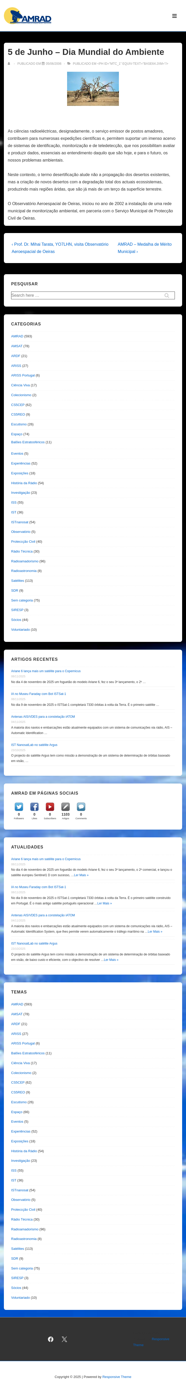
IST (13, 512)
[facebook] (51, 1339)
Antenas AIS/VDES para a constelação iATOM (43, 717)
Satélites (17, 581)
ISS (14, 502)
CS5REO (18, 414)
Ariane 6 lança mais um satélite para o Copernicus (46, 671)
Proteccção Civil (23, 541)
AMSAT (17, 346)
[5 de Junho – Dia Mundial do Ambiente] (53, 64)
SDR (14, 590)
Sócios (16, 620)
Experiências (20, 463)
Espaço (16, 434)
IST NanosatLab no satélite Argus (34, 745)
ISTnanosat (19, 522)
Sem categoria (22, 600)
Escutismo (19, 424)
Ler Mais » (81, 875)
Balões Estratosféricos (28, 442)
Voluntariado (20, 630)
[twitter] (64, 1339)
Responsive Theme (116, 1377)
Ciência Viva (20, 385)
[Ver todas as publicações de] (10, 64)
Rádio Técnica (22, 551)
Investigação (20, 493)
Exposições (19, 473)
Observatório (20, 532)
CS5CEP (18, 405)
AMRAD (17, 336)
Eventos (17, 453)
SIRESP (17, 610)
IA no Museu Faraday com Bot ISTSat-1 (38, 694)
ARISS (16, 366)
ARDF (15, 356)
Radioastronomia (24, 571)
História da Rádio (24, 483)
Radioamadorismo (25, 561)
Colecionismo (21, 395)
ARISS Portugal (23, 375)
